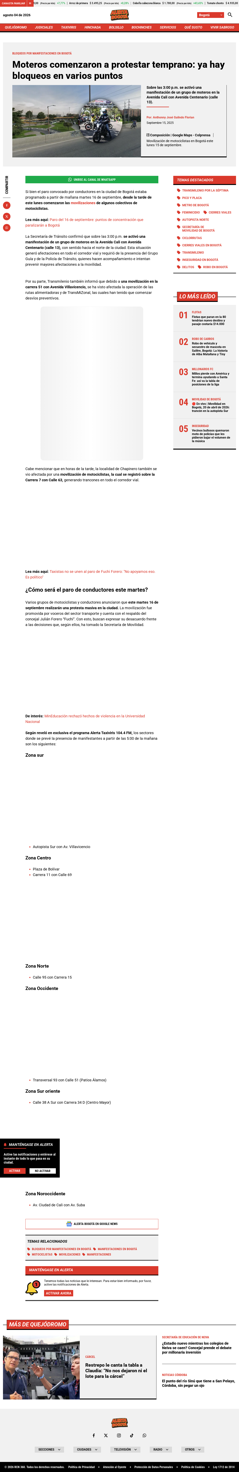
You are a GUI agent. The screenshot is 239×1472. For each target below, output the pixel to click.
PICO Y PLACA (192, 198)
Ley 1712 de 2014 (224, 1467)
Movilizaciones (67, 1254)
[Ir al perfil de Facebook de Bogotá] (94, 1435)
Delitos (188, 267)
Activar (14, 1171)
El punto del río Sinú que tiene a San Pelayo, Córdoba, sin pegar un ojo (198, 1383)
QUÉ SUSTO (193, 27)
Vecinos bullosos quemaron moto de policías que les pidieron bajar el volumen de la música (211, 436)
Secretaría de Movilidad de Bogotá (198, 228)
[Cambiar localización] (210, 15)
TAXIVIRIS (68, 27)
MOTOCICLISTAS (39, 1254)
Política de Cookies (193, 1467)
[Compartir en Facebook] (6, 205)
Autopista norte (195, 220)
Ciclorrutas (192, 238)
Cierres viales (220, 212)
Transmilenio (193, 252)
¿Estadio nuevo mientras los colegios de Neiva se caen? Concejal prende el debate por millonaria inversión (197, 1348)
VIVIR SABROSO (222, 27)
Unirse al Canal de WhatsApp (91, 179)
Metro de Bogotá (195, 205)
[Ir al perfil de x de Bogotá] (106, 1435)
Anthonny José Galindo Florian (173, 117)
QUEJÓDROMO (16, 27)
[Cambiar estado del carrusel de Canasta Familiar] (30, 3)
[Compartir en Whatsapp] (6, 227)
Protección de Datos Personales (153, 1467)
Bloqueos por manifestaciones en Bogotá (59, 1249)
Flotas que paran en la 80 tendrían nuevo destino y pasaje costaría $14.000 (209, 320)
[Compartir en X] (6, 216)
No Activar (42, 1171)
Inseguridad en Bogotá (200, 260)
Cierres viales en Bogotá (202, 245)
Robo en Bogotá (215, 267)
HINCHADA (93, 27)
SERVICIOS (168, 27)
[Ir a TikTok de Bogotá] (131, 1435)
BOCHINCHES (142, 27)
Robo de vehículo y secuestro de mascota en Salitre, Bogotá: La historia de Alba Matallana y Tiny (210, 349)
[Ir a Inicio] (119, 15)
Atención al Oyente (114, 1467)
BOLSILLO (116, 27)
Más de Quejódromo (37, 1324)
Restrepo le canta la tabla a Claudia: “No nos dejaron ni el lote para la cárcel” (116, 1370)
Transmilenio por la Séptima (205, 190)
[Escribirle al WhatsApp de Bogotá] (144, 1435)
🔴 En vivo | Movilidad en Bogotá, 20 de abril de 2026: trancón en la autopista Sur (211, 407)
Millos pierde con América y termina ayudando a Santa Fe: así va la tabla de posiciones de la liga (210, 379)
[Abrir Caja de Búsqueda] (230, 15)
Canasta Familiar (13, 3)
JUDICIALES (44, 27)
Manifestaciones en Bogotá (115, 1249)
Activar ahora (58, 1293)
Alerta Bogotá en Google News (92, 1224)
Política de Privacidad (81, 1467)
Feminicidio (191, 212)
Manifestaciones (96, 1254)
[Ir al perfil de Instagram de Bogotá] (119, 1435)
